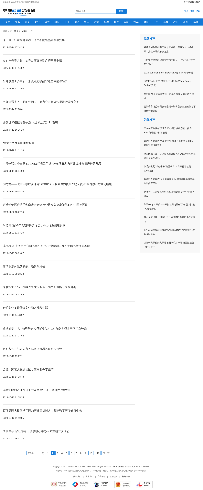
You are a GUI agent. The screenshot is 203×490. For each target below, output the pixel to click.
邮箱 (198, 11)
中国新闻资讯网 (118, 467)
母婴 (106, 22)
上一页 (40, 453)
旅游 (126, 22)
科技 (57, 22)
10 (91, 453)
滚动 (195, 22)
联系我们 (196, 2)
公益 (155, 22)
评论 (185, 22)
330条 (31, 453)
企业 (66, 22)
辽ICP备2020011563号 (140, 467)
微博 (192, 11)
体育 (47, 22)
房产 (76, 22)
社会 (27, 22)
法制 (175, 22)
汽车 (136, 22)
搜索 (121, 11)
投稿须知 (114, 476)
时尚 (96, 22)
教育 (116, 22)
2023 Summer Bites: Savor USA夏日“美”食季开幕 (168, 72)
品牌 (165, 22)
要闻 (17, 22)
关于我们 (188, 2)
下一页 (106, 453)
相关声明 (126, 476)
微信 (186, 11)
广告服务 (101, 476)
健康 (145, 22)
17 (98, 453)
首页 (7, 22)
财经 (37, 22)
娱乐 (86, 22)
